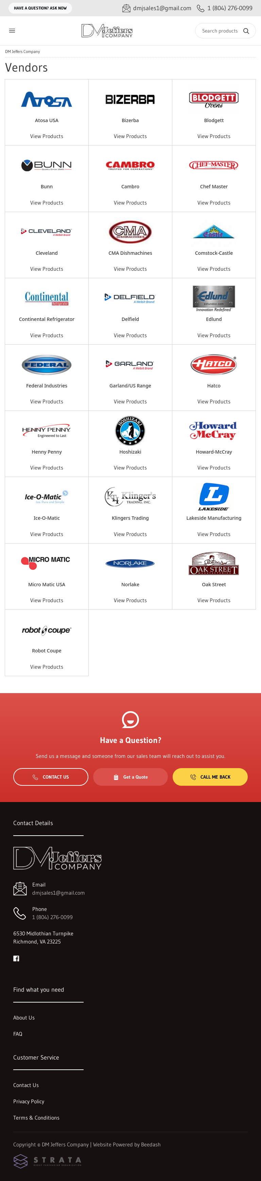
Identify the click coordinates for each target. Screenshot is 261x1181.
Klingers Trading (130, 518)
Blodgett (214, 120)
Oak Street (214, 584)
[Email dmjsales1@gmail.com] (156, 8)
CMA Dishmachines (130, 253)
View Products (46, 136)
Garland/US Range (130, 385)
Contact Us (51, 777)
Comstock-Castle (214, 253)
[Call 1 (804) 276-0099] (225, 8)
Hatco (214, 385)
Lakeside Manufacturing (214, 518)
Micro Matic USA (46, 584)
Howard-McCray (214, 452)
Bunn (47, 186)
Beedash (151, 1144)
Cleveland (47, 253)
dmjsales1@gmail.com (58, 892)
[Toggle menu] (12, 31)
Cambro (130, 186)
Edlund (214, 319)
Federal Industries (46, 385)
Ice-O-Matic (47, 518)
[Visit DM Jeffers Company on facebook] (16, 957)
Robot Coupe (47, 650)
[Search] (225, 30)
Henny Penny (47, 452)
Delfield (130, 319)
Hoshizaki (130, 452)
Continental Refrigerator (47, 319)
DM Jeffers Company (22, 51)
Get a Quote (130, 777)
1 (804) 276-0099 (52, 917)
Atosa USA (46, 120)
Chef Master (214, 186)
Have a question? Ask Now (40, 8)
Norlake (130, 584)
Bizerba (130, 120)
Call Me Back (210, 777)
